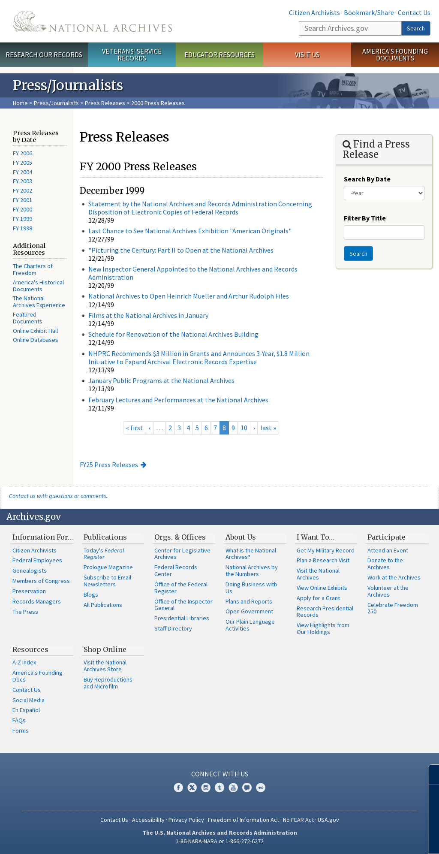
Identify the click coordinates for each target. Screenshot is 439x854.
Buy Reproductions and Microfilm (108, 683)
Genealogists (29, 570)
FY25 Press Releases (109, 464)
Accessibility (148, 820)
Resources (30, 649)
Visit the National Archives (318, 574)
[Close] (429, 774)
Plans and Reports (249, 601)
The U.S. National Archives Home (92, 21)
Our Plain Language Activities (250, 625)
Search (416, 28)
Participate (386, 537)
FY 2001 (22, 200)
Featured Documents (27, 318)
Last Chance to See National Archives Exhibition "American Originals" (190, 230)
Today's (104, 553)
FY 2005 (22, 162)
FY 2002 (22, 190)
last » (268, 427)
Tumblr (219, 787)
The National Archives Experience (39, 301)
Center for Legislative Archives (182, 553)
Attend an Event (387, 550)
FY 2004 (22, 172)
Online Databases (35, 340)
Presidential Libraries (181, 618)
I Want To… (315, 537)
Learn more (362, 838)
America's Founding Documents (395, 55)
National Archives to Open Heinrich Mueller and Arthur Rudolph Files (188, 296)
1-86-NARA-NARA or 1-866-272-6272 (220, 841)
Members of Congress (41, 581)
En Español (26, 710)
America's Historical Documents (38, 285)
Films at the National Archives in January (148, 315)
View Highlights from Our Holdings (323, 628)
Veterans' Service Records (132, 55)
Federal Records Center (175, 570)
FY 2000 (22, 209)
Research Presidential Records (325, 611)
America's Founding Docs (37, 676)
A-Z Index (24, 662)
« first (134, 427)
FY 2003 (22, 181)
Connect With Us (219, 774)
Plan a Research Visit (323, 560)
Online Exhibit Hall (35, 331)
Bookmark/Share (369, 12)
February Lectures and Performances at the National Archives (178, 399)
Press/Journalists (56, 103)
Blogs (91, 594)
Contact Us (414, 12)
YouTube (233, 787)
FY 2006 (22, 153)
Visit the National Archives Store (105, 665)
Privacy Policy (186, 820)
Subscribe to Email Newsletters (107, 580)
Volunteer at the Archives (388, 591)
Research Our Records (44, 54)
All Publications (103, 605)
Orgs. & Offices (180, 537)
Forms (20, 730)
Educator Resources (219, 54)
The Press (25, 612)
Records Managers (36, 601)
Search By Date (367, 179)
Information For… (42, 537)
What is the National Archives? (251, 553)
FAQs (19, 720)
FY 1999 (22, 219)
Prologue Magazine (108, 567)
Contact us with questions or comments (57, 496)
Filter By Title (365, 218)
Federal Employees (37, 560)
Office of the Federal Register (180, 587)
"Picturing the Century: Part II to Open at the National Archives (181, 250)
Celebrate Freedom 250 (392, 608)
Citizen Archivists (314, 12)
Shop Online (105, 649)
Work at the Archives (394, 577)
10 (244, 427)
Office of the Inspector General (183, 604)
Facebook (178, 787)
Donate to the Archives (385, 563)
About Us (241, 537)
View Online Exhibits (322, 587)
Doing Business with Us (251, 587)
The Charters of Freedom (33, 269)
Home (20, 103)
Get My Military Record (326, 550)
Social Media (28, 700)
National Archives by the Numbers (252, 570)
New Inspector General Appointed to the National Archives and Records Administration (193, 273)
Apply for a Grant (318, 598)
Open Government (249, 611)
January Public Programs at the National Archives (161, 380)
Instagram (206, 787)
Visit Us (307, 54)
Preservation (29, 591)
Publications (105, 537)
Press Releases (105, 103)
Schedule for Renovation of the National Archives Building (173, 334)
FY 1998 (22, 228)
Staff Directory (173, 628)
